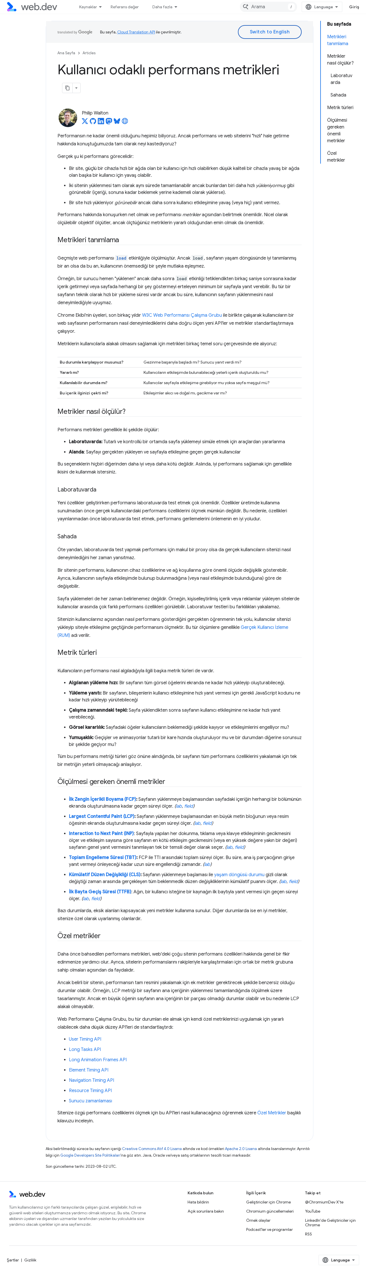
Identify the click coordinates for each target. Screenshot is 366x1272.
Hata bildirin (198, 1202)
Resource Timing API (90, 1091)
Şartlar (13, 1260)
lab (179, 806)
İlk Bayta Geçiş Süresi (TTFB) (100, 892)
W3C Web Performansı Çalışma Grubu (182, 315)
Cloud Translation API (136, 32)
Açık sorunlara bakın (206, 1211)
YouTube (312, 1211)
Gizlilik (30, 1260)
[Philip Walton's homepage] (125, 123)
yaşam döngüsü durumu (239, 875)
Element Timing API (88, 1070)
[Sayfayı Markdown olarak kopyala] (67, 88)
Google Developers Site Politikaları (90, 1155)
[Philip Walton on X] (85, 123)
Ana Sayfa (66, 53)
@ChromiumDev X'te (324, 1202)
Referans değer (125, 6)
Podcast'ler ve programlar (269, 1229)
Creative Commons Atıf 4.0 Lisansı (152, 1148)
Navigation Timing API (91, 1080)
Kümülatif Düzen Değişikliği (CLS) (104, 875)
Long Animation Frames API (98, 1060)
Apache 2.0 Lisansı (241, 1148)
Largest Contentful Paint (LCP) (101, 816)
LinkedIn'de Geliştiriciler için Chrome (330, 1222)
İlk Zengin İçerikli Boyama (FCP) (102, 799)
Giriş (354, 6)
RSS (308, 1234)
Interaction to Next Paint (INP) (101, 833)
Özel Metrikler (271, 1113)
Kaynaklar (88, 6)
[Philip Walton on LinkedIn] (101, 123)
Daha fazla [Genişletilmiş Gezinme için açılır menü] (162, 6)
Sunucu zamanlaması (90, 1101)
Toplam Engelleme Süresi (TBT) (102, 857)
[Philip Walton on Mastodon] (109, 123)
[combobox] (268, 7)
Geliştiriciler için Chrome (268, 1202)
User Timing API (85, 1039)
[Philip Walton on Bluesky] (117, 123)
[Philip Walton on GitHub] (93, 123)
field (188, 806)
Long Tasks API (85, 1049)
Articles (89, 53)
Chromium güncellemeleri (270, 1211)
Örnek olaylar (258, 1220)
